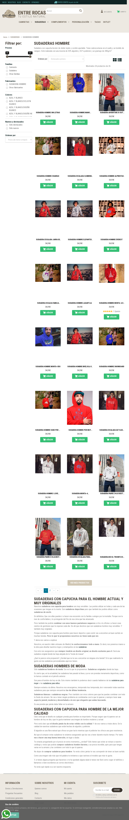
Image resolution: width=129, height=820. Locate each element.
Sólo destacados (15, 125)
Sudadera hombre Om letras (48, 113)
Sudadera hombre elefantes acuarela (80, 240)
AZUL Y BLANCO (16, 98)
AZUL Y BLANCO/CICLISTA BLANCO (20, 102)
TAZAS (97, 22)
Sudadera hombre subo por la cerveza (48, 430)
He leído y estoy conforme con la (105, 796)
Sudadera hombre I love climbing (48, 494)
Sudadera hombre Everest (112, 240)
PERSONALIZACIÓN (82, 22)
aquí (16, 810)
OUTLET (106, 22)
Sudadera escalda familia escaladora (48, 303)
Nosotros (12, 2)
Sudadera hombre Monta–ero (48, 367)
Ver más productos (79, 583)
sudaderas (83, 647)
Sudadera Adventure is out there (111, 113)
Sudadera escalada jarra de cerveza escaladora (48, 240)
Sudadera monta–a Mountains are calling (80, 494)
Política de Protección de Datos (106, 797)
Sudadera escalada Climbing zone (80, 176)
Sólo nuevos (14, 128)
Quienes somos (41, 788)
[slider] (7, 56)
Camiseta (13, 67)
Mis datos (68, 798)
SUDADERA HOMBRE (17, 84)
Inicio (4, 2)
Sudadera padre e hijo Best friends (111, 494)
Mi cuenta (68, 788)
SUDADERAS (42, 22)
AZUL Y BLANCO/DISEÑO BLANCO (19, 108)
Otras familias (14, 74)
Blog (19, 2)
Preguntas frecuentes (13, 793)
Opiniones (35, 2)
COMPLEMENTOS (60, 22)
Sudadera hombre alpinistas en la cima (111, 176)
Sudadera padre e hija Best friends (48, 557)
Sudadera (13, 70)
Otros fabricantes (16, 87)
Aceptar (12, 815)
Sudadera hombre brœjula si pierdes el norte (79, 367)
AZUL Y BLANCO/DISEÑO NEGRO (22, 113)
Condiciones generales (14, 798)
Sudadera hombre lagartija (80, 303)
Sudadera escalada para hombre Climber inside (80, 557)
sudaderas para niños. (51, 683)
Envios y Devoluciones (14, 788)
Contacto (26, 2)
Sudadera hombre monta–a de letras (111, 303)
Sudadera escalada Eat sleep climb (111, 430)
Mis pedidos (69, 793)
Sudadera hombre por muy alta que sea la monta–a (80, 430)
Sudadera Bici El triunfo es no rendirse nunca (111, 557)
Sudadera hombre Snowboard (111, 367)
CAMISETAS (25, 22)
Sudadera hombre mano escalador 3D (80, 113)
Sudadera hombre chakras (48, 176)
